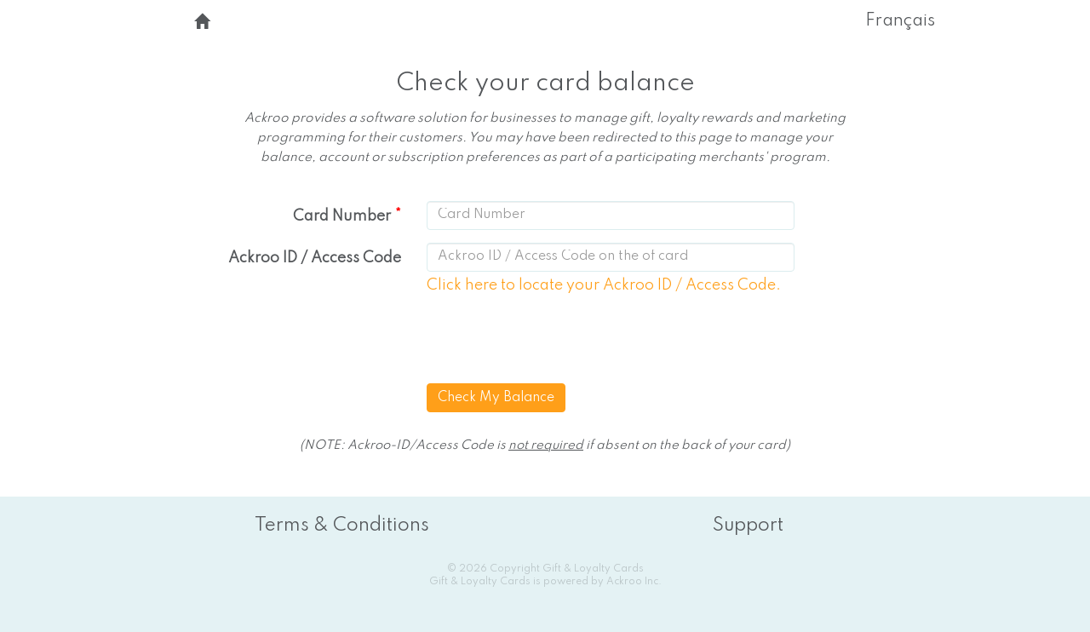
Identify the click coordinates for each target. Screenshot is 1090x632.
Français (900, 21)
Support (748, 525)
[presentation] (560, 341)
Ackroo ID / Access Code (314, 258)
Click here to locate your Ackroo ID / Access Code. (604, 285)
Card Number (342, 216)
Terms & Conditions (342, 525)
